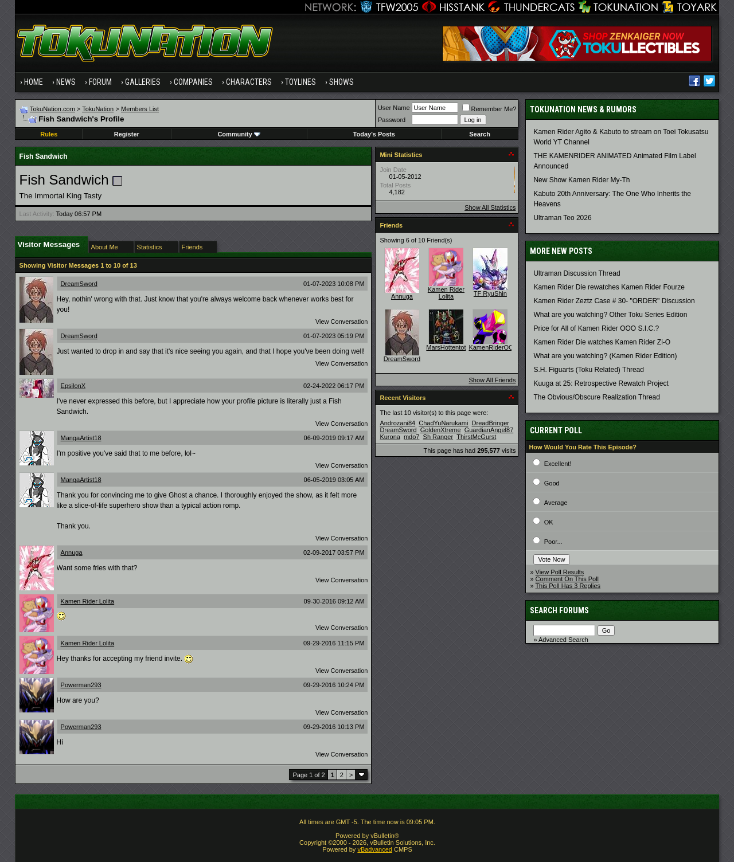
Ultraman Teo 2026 (562, 218)
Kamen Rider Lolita (88, 601)
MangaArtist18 (81, 437)
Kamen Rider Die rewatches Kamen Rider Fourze (608, 287)
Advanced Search (563, 639)
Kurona (390, 436)
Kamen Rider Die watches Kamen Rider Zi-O (601, 342)
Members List (140, 108)
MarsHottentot (446, 347)
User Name (394, 107)
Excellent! (558, 463)
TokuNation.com (52, 108)
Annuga (72, 552)
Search (479, 134)
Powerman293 (81, 684)
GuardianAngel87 (489, 429)
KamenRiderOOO (493, 347)
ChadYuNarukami (443, 423)
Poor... (553, 541)
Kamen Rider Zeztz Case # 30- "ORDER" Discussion (613, 301)
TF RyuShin (490, 293)
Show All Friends (492, 380)
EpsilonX (73, 385)
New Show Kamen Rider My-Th (581, 180)
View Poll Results (560, 572)
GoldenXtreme (440, 429)
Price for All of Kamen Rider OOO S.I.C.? (596, 328)
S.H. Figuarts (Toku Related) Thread (588, 370)
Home (33, 82)
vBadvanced (374, 849)
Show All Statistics (490, 207)
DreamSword (79, 283)
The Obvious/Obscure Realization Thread (596, 397)
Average (556, 502)
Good (552, 483)
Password (391, 119)
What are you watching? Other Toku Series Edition (610, 315)
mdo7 (412, 436)
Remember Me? (489, 108)
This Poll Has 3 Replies (567, 585)
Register (126, 134)
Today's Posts (374, 134)
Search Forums (559, 610)
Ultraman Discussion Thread (576, 273)
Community (238, 134)
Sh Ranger (438, 436)
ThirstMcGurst (476, 436)
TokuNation (98, 108)
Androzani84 (397, 423)
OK (548, 522)
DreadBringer (490, 423)
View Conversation (341, 321)
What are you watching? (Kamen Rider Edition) (605, 356)
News (66, 82)
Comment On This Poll (567, 578)
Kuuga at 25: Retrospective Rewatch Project (600, 383)
